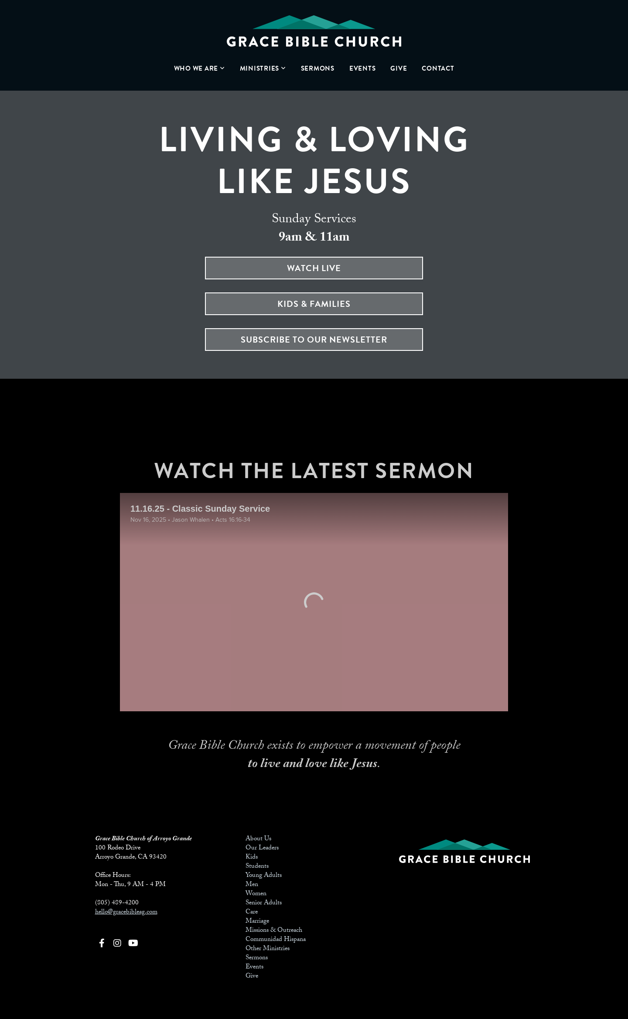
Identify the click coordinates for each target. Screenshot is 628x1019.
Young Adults (264, 876)
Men (252, 885)
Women (256, 894)
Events (362, 68)
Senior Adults (264, 903)
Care (252, 912)
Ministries (263, 68)
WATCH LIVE (314, 268)
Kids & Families (314, 303)
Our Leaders (262, 848)
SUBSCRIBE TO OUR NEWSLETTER (314, 339)
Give (398, 68)
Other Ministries (268, 949)
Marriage (257, 921)
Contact (438, 68)
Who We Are (199, 68)
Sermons (317, 68)
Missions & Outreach (274, 931)
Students (257, 867)
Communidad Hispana (276, 940)
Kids (252, 857)
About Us (258, 839)
